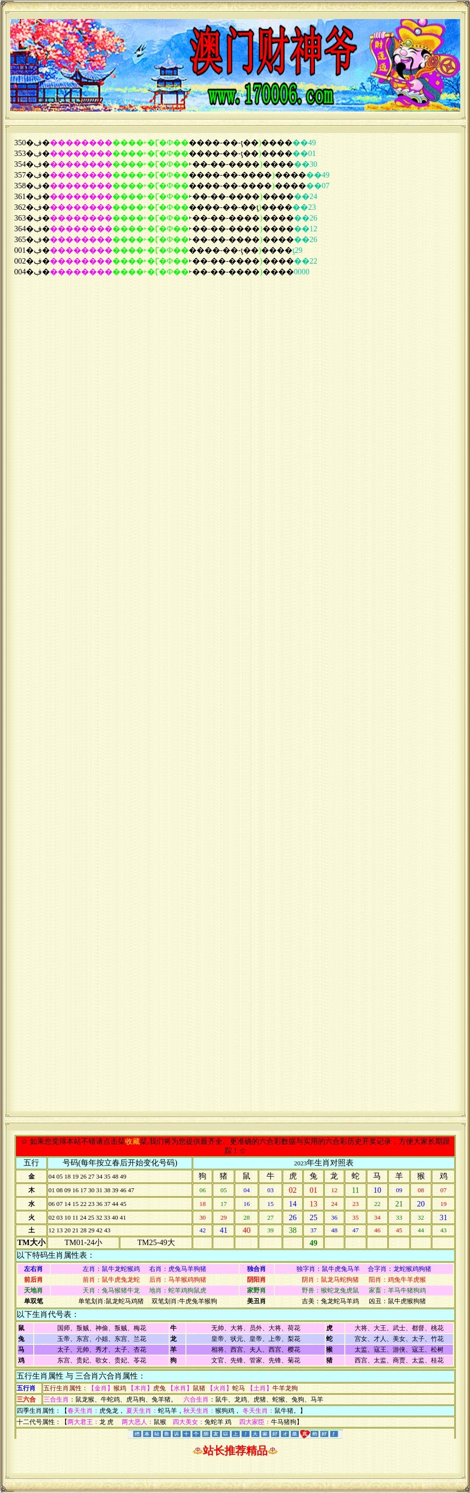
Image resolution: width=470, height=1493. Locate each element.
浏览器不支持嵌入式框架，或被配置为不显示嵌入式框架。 (235, 622)
